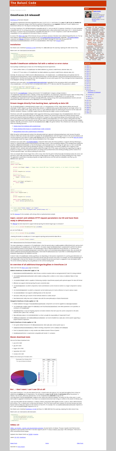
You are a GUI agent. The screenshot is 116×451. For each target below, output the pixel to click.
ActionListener (88, 27)
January (90, 98)
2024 (87, 71)
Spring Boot (99, 52)
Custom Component (96, 31)
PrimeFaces (89, 48)
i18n (92, 37)
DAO (103, 31)
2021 (87, 76)
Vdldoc (88, 58)
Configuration (95, 30)
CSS (87, 31)
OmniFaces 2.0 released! (25, 15)
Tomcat (94, 54)
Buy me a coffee (95, 19)
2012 (87, 102)
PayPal (94, 21)
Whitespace (94, 59)
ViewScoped (93, 58)
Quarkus (94, 48)
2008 (87, 109)
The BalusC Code (23, 3)
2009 (87, 107)
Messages (95, 42)
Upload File (95, 55)
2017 (87, 83)
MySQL (99, 42)
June (89, 96)
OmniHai (100, 44)
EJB (87, 34)
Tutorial (102, 54)
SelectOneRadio (99, 50)
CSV (90, 31)
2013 (87, 100)
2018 (87, 82)
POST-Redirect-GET (99, 47)
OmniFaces (23, 437)
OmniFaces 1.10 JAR (31, 409)
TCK (102, 53)
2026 (87, 68)
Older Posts (80, 443)
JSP (94, 41)
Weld (90, 59)
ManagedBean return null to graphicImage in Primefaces (29, 131)
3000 (87, 66)
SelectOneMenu (91, 50)
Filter (90, 36)
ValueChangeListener (100, 57)
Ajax (96, 27)
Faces (86, 36)
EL (89, 34)
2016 (87, 85)
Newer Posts (13, 443)
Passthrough (90, 45)
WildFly (99, 59)
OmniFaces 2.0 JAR (31, 47)
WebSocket (100, 58)
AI (93, 27)
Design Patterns (95, 32)
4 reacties (35, 434)
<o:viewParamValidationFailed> (50, 37)
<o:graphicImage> (73, 37)
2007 (87, 111)
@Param (21, 39)
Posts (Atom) (21, 446)
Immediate (96, 37)
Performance (98, 46)
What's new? (25, 268)
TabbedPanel (98, 53)
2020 (87, 78)
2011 (87, 104)
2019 (87, 80)
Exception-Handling (94, 34)
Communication (95, 28)
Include (101, 37)
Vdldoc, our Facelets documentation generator (26, 428)
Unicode (89, 55)
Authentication (101, 27)
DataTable (88, 32)
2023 (87, 73)
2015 (87, 87)
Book (86, 28)
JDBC (94, 39)
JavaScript (89, 39)
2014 (87, 89)
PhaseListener (90, 47)
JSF (102, 39)
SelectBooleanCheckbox (97, 49)
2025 (87, 69)
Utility (86, 57)
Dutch (94, 33)
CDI (15, 437)
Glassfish (98, 36)
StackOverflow (91, 53)
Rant (98, 48)
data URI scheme (78, 137)
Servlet (90, 52)
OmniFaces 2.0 (14, 20)
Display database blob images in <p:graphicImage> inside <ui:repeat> (32, 129)
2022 (87, 75)
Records (101, 48)
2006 (87, 113)
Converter (101, 30)
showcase (17, 214)
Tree (98, 54)
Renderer (90, 49)
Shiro (95, 52)
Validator (91, 57)
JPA (98, 39)
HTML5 (89, 37)
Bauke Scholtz (97, 11)
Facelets (101, 34)
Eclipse (101, 33)
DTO (89, 33)
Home (47, 443)
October (90, 94)
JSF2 (18, 437)
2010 (87, 105)
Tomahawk (88, 54)
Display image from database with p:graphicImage (27, 126)
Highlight (103, 36)
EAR (97, 33)
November (90, 90)
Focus (94, 36)
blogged (58, 40)
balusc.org (101, 16)
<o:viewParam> (22, 93)
